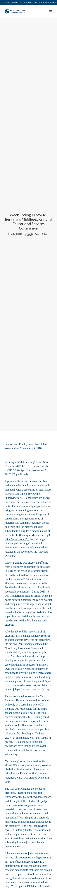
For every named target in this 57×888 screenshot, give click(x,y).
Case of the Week (32, 232)
